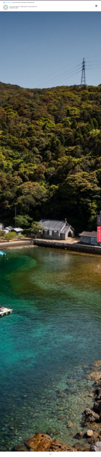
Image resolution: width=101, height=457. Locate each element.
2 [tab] (98, 443)
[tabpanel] (50, 231)
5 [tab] (98, 450)
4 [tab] (98, 448)
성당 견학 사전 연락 (99, 234)
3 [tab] (98, 446)
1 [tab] (98, 441)
